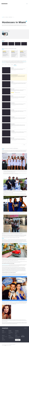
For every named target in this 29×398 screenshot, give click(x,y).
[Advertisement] (14, 10)
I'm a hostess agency (11, 337)
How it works (3, 339)
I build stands (10, 336)
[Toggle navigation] (27, 3)
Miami (7, 239)
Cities (15, 333)
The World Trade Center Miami (5, 264)
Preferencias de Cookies (17, 340)
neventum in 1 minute (4, 336)
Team (2, 337)
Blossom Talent (4, 52)
